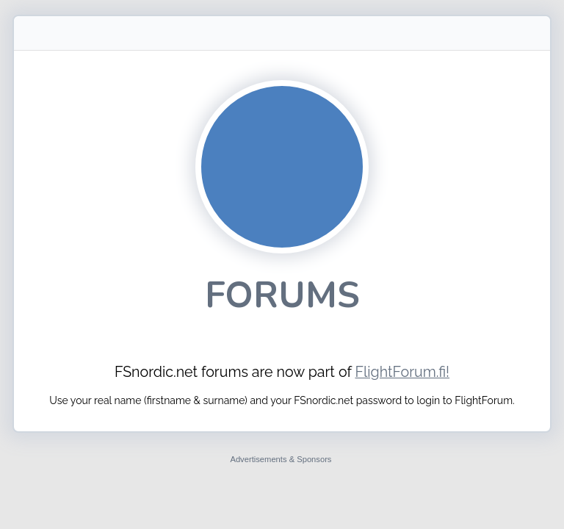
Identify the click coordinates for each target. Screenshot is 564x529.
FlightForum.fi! (402, 372)
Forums (282, 295)
